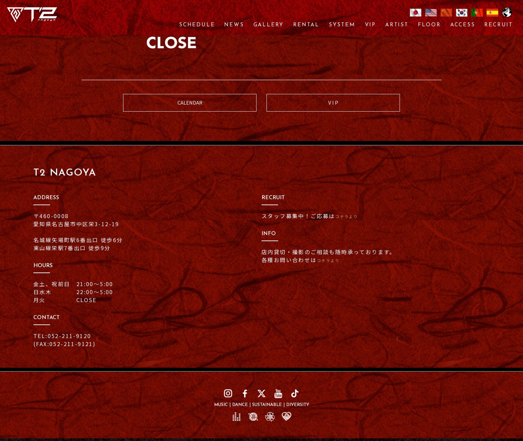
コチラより (350, 219)
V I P (333, 104)
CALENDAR (189, 104)
